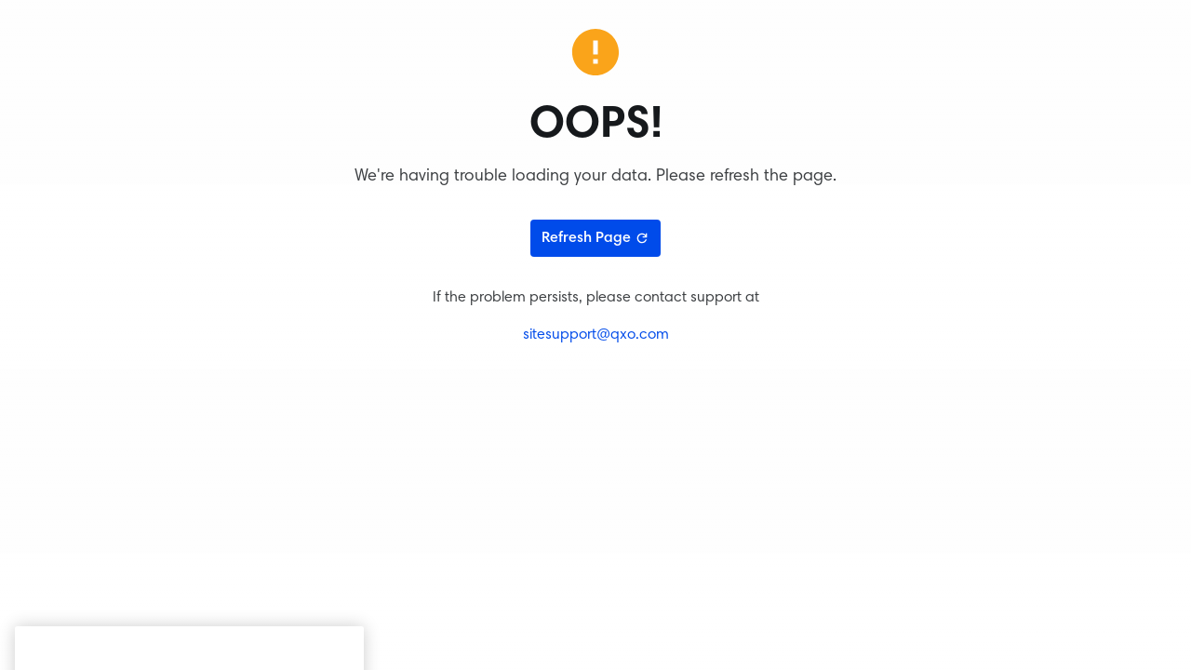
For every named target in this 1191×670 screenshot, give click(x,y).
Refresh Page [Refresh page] (595, 238)
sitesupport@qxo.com (596, 335)
